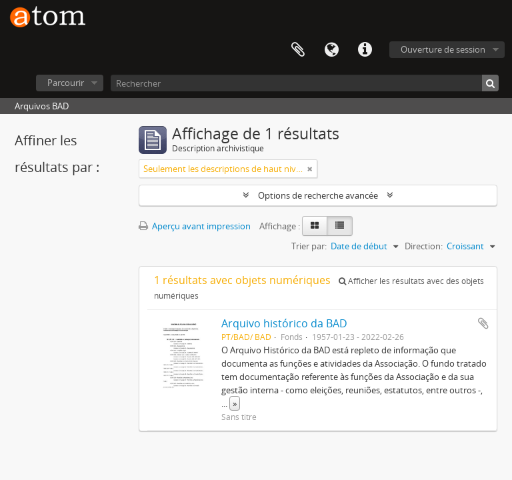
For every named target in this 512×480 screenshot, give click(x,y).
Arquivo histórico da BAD (284, 323)
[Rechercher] (305, 83)
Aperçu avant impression (195, 226)
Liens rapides (364, 50)
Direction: (424, 246)
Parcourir (65, 83)
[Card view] (314, 226)
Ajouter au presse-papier (483, 323)
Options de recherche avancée (318, 195)
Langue (331, 50)
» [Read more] (235, 403)
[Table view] (340, 226)
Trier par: (309, 246)
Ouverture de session (443, 49)
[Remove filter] (310, 168)
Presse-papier (298, 50)
